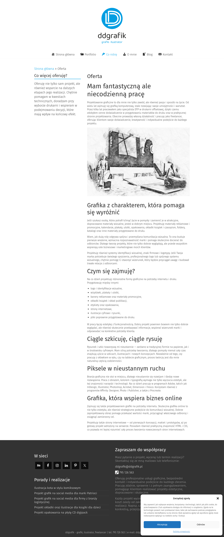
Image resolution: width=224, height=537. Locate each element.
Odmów (201, 524)
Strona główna (44, 69)
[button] (217, 498)
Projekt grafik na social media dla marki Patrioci (65, 493)
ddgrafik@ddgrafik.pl (128, 466)
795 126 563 (124, 472)
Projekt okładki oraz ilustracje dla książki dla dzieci (67, 507)
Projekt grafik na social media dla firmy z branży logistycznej (65, 500)
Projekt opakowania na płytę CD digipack (61, 512)
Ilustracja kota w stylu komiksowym (57, 488)
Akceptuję (162, 524)
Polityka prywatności (181, 531)
